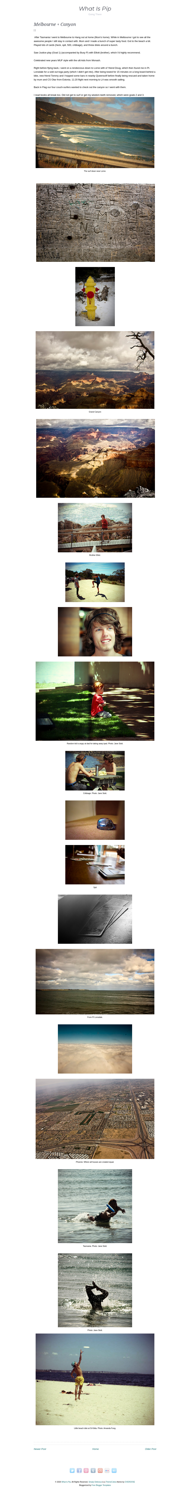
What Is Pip (95, 8)
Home (95, 1449)
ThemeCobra (111, 1482)
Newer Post (40, 1449)
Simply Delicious (95, 1482)
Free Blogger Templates (101, 1485)
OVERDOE (130, 1482)
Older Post (150, 1449)
